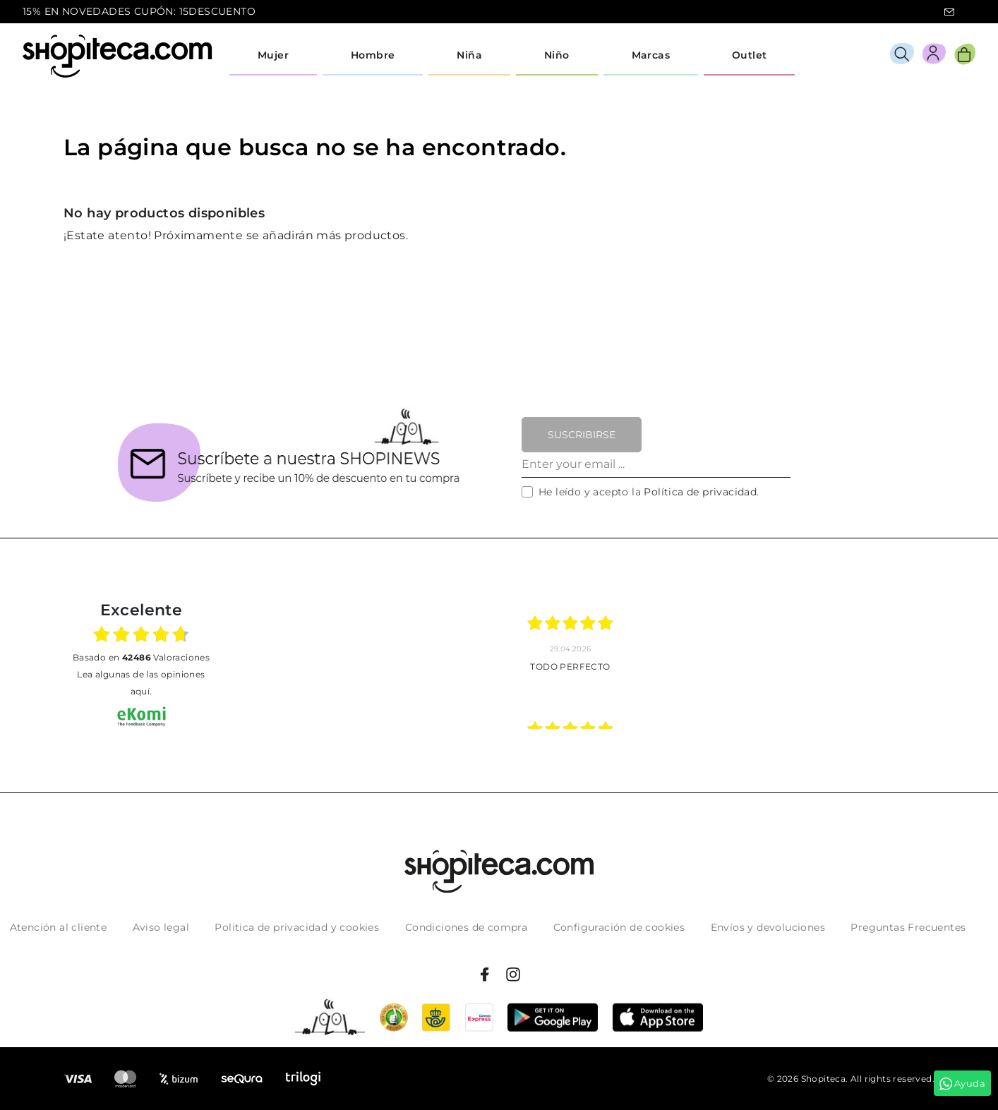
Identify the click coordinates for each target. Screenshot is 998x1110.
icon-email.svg (949, 12)
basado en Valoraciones (141, 657)
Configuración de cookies (619, 927)
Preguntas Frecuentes (908, 927)
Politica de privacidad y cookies (297, 927)
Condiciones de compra (466, 927)
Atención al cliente (58, 927)
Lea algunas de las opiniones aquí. (141, 682)
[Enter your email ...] (656, 465)
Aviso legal (161, 927)
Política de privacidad (700, 491)
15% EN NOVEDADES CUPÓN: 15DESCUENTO (139, 11)
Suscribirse (581, 434)
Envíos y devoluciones (768, 927)
